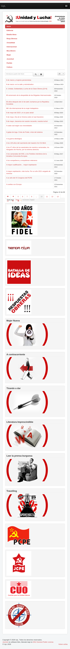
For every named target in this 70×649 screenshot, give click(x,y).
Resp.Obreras (12, 38)
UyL (3, 6)
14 (8, 201)
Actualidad (11, 43)
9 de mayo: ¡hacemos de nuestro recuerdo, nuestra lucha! (27, 121)
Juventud (10, 59)
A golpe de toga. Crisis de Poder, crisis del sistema (24, 132)
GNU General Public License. (43, 642)
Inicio (9, 26)
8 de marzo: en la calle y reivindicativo (20, 84)
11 (47, 196)
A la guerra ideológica (14, 139)
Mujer (9, 55)
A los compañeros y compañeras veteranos (21, 160)
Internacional (12, 47)
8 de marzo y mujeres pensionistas (18, 80)
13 (58, 196)
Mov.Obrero (11, 51)
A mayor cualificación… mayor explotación (21, 165)
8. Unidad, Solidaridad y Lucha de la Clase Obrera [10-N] (26, 89)
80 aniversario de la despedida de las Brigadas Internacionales (28, 95)
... (36, 196)
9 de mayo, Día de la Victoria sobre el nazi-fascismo (25, 117)
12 (52, 196)
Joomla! (5, 642)
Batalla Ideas (12, 34)
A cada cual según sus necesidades (19, 126)
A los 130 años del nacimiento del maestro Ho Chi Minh (26, 143)
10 (41, 196)
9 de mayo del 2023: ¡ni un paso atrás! (20, 113)
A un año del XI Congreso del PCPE (19, 178)
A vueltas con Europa (14, 184)
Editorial (10, 30)
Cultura (9, 67)
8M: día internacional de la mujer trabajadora (22, 108)
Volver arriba (63, 644)
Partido (9, 63)
